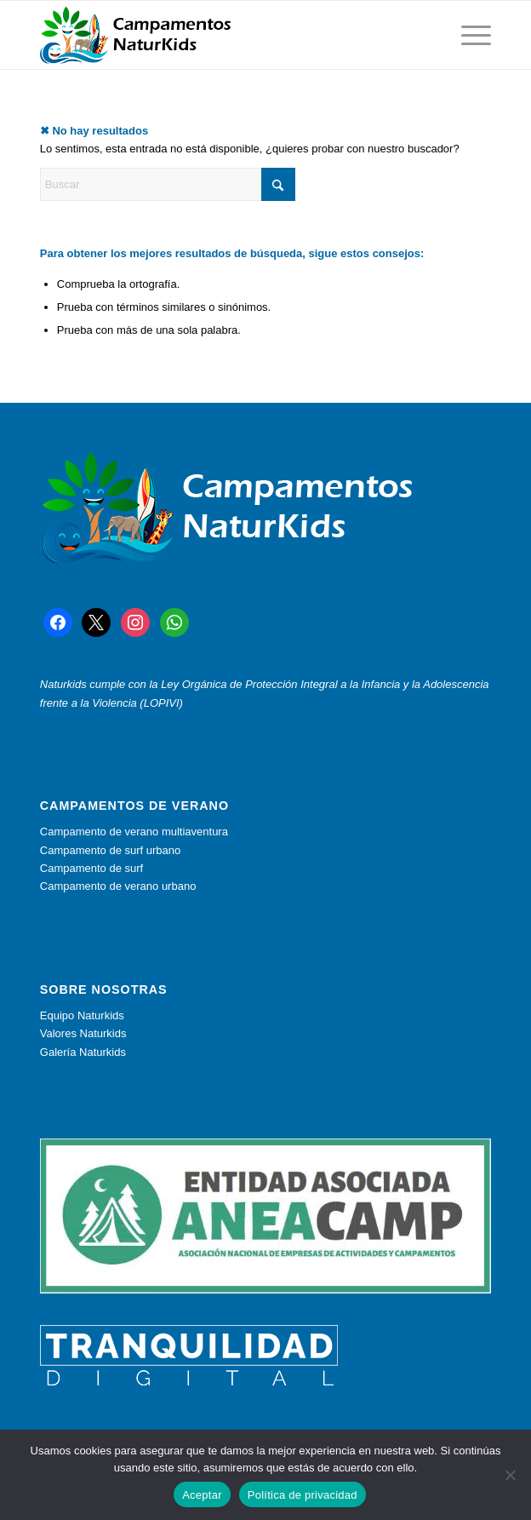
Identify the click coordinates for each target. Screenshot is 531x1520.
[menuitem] (467, 35)
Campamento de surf (91, 868)
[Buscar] (167, 184)
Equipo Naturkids (82, 1015)
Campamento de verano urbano (118, 886)
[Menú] (467, 35)
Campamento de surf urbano (110, 850)
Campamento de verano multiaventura (134, 831)
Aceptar (202, 1494)
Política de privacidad (302, 1494)
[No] (509, 1474)
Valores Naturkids (83, 1033)
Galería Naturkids (83, 1052)
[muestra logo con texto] (220, 35)
